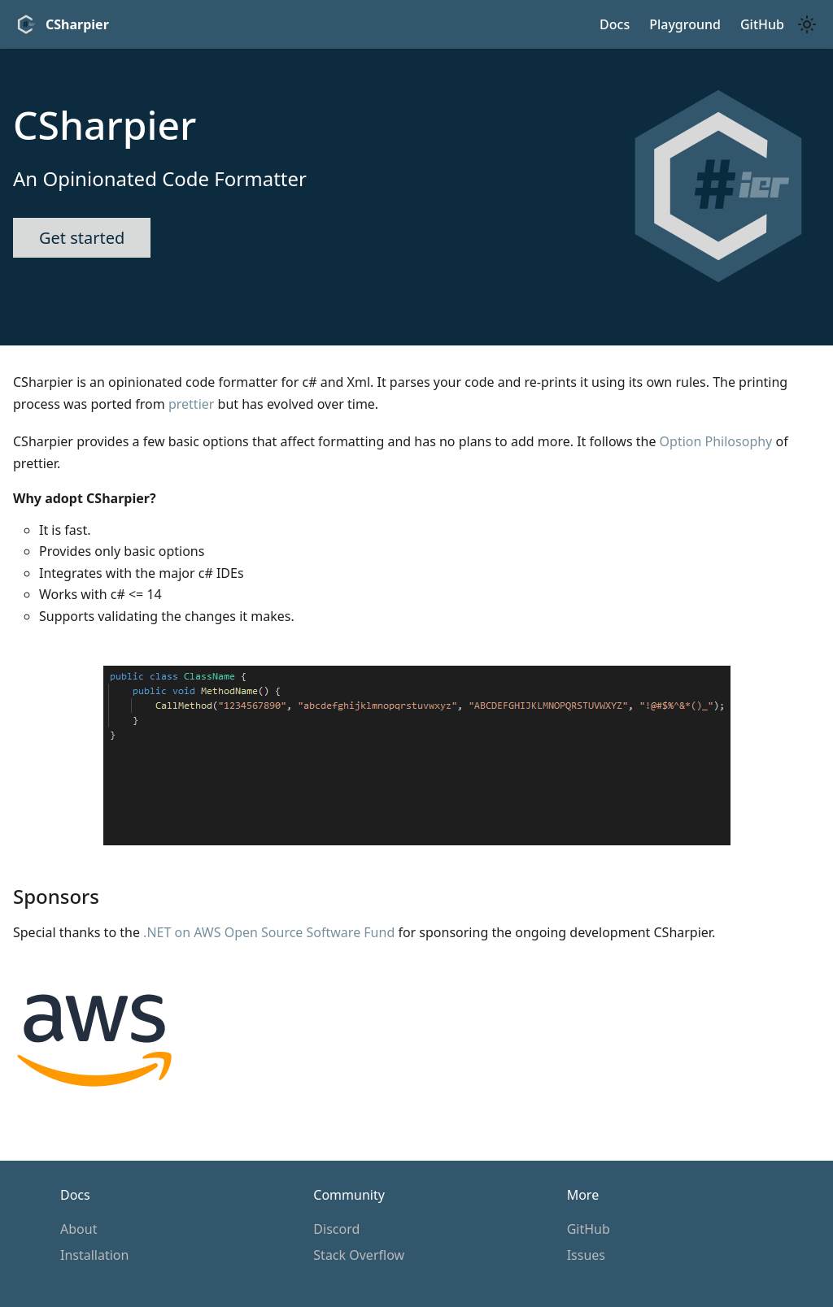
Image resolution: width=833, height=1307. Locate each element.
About (78, 1229)
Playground (685, 24)
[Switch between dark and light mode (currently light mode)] (807, 24)
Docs (615, 24)
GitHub (588, 1229)
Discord (336, 1229)
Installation (94, 1255)
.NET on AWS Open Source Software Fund (269, 932)
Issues (586, 1255)
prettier (191, 404)
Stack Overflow (358, 1255)
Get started (81, 238)
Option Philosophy (716, 441)
